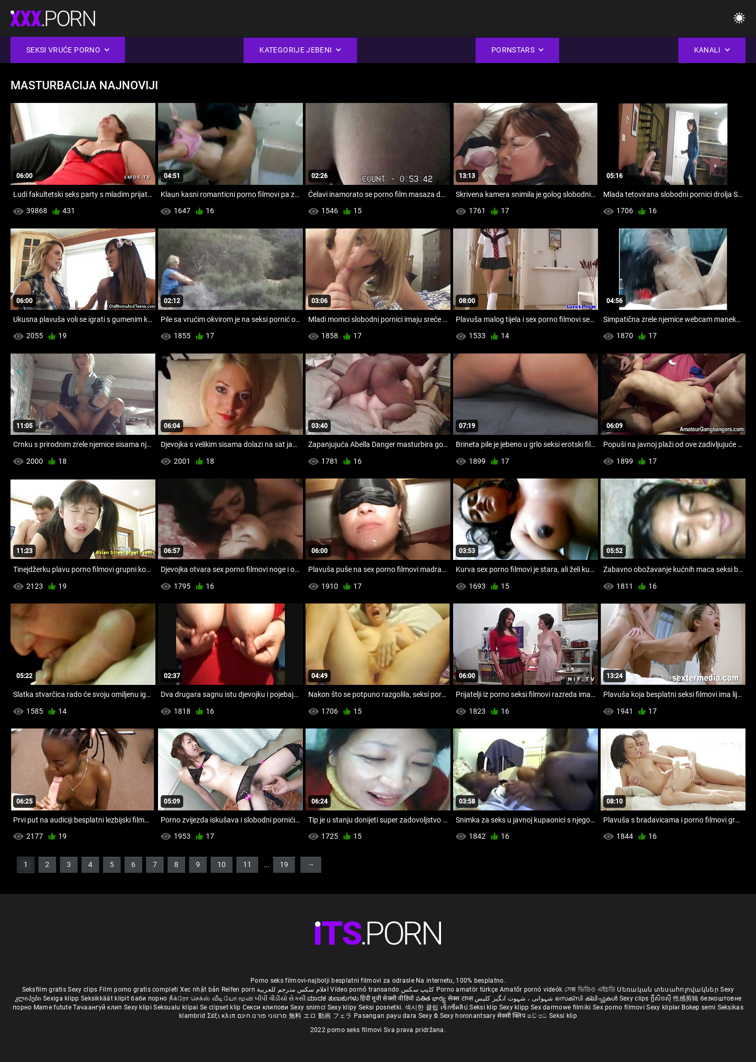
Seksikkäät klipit (106, 998)
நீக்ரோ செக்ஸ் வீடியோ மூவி (211, 998)
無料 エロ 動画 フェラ (320, 1015)
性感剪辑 (687, 998)
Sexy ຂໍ (429, 1015)
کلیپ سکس (417, 989)
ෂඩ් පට (538, 1015)
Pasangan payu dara (386, 1015)
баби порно (149, 998)
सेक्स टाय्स (461, 998)
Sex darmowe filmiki (561, 1007)
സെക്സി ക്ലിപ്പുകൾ (587, 998)
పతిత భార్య (432, 998)
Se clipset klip (221, 1007)
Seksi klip (484, 1007)
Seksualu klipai (176, 1007)
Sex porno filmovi (619, 1007)
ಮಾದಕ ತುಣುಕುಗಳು (333, 998)
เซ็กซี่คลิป (454, 1007)
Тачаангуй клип (98, 1007)
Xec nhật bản (200, 989)
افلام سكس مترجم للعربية (293, 989)
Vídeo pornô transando (364, 989)
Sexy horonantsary (468, 1015)
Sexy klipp (515, 1007)
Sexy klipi (138, 1007)
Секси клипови (266, 1007)
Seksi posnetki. (382, 1007)
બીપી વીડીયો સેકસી (280, 998)
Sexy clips (83, 989)
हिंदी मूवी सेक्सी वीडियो (387, 998)
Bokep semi (698, 1007)
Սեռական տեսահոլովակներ (668, 989)
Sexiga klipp (62, 998)
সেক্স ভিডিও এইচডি (589, 989)
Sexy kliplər (663, 1007)
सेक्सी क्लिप (512, 1015)
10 (221, 864)
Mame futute (52, 1007)
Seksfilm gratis (44, 989)
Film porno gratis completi (138, 989)
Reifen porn (238, 989)
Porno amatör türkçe (467, 989)
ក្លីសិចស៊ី (661, 998)
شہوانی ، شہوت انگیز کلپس (515, 998)
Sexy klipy (343, 1007)
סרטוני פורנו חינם (262, 1015)
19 (284, 864)
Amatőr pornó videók (531, 989)
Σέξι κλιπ (222, 1015)
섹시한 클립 (422, 1007)
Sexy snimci (309, 1007)
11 (247, 864)
